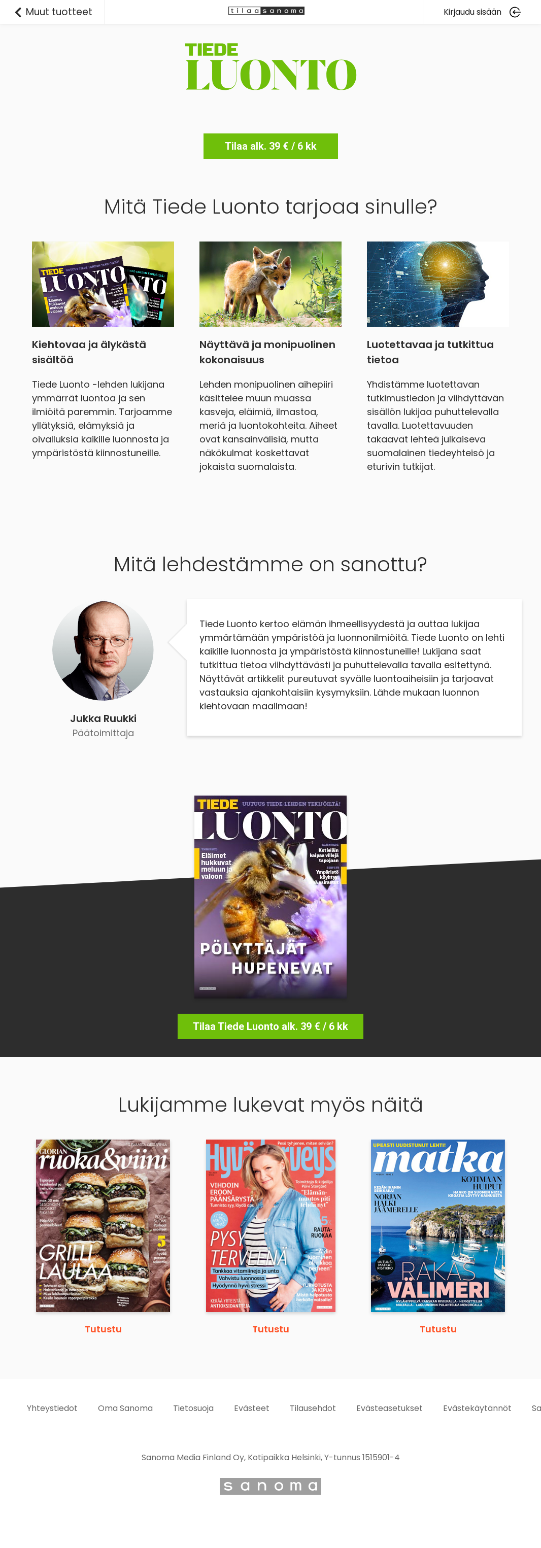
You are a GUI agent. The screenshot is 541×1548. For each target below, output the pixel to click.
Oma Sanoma (125, 1408)
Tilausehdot (313, 1408)
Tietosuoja (193, 1408)
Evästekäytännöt (477, 1408)
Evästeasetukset (389, 1408)
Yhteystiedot (52, 1408)
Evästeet (251, 1408)
